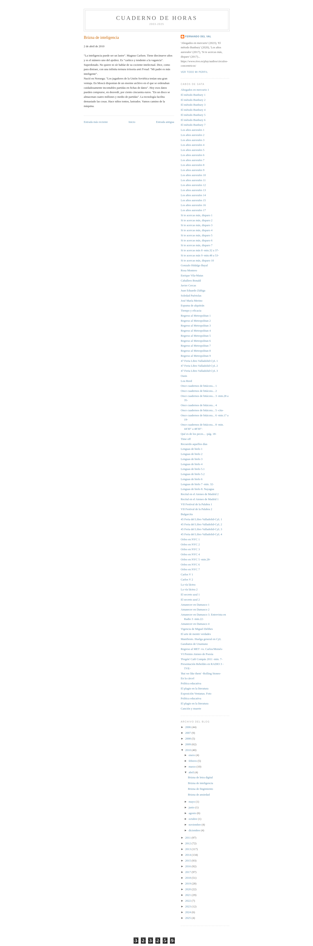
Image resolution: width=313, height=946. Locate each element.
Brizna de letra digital (200, 777)
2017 (188, 872)
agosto (193, 813)
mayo (192, 801)
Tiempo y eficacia (191, 310)
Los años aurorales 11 (193, 180)
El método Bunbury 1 (193, 94)
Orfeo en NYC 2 (190, 544)
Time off (186, 439)
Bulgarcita (187, 514)
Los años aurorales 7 (192, 160)
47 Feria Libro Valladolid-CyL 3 (199, 370)
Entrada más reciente (96, 122)
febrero (193, 760)
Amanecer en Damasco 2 (195, 609)
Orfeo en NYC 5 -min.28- (196, 559)
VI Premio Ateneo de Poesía (197, 654)
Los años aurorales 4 (192, 144)
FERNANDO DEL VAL (198, 36)
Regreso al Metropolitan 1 (196, 315)
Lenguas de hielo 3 (192, 459)
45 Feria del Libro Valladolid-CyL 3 (201, 529)
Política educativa (191, 683)
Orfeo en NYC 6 (190, 564)
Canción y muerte (191, 708)
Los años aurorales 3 (192, 140)
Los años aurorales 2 (192, 135)
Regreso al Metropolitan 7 (196, 345)
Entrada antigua (165, 122)
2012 (188, 843)
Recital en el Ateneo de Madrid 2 (200, 494)
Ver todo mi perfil (194, 72)
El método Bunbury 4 (193, 109)
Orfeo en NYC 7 (190, 569)
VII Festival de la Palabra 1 (196, 504)
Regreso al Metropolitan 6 (196, 340)
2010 (188, 750)
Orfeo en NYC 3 (190, 549)
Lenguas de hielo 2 (192, 454)
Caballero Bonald (191, 280)
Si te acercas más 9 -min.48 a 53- (200, 255)
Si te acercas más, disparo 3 (196, 225)
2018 (188, 877)
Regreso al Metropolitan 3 (196, 325)
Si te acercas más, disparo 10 (197, 260)
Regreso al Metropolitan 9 (196, 355)
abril (192, 772)
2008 (188, 738)
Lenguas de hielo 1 (192, 448)
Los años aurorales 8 (192, 165)
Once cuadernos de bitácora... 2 (199, 390)
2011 (188, 837)
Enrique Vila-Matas (192, 275)
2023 (188, 906)
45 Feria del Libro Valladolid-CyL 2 (201, 524)
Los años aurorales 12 (193, 185)
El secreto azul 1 (190, 594)
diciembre (195, 830)
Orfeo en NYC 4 (190, 554)
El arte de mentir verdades (196, 634)
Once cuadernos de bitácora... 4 (199, 405)
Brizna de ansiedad (199, 794)
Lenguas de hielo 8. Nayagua (197, 489)
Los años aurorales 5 (192, 150)
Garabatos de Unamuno (194, 644)
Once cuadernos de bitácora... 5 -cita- (202, 410)
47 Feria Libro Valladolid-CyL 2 (199, 365)
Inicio (132, 122)
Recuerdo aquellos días (194, 444)
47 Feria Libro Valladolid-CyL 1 (199, 360)
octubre (193, 818)
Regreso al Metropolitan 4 (196, 330)
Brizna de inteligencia (101, 37)
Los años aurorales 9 (192, 170)
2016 (188, 866)
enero (192, 755)
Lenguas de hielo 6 (192, 479)
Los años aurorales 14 (193, 195)
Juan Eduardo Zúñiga (193, 290)
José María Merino (191, 300)
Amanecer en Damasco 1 (195, 604)
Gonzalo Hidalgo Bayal (194, 265)
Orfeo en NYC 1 (190, 539)
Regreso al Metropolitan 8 (196, 350)
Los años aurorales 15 (193, 200)
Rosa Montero (189, 270)
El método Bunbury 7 (193, 124)
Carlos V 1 (187, 574)
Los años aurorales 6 (192, 155)
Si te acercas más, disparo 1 (196, 215)
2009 (188, 744)
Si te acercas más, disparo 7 (196, 245)
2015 (188, 860)
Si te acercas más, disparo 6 (196, 240)
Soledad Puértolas (191, 295)
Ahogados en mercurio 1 (195, 89)
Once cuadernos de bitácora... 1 (199, 385)
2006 (188, 727)
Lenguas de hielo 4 (192, 464)
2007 (188, 732)
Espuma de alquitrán (192, 305)
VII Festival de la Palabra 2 (196, 509)
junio (192, 807)
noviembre (195, 824)
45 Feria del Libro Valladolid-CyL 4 (201, 534)
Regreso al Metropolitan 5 (196, 335)
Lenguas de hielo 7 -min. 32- (197, 484)
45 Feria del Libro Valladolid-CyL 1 (201, 519)
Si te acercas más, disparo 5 (196, 235)
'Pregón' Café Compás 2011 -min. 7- (201, 659)
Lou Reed (186, 381)
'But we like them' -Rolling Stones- (201, 673)
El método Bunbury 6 (193, 120)
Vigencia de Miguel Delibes (197, 629)
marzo (193, 766)
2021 (188, 895)
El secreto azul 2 (190, 599)
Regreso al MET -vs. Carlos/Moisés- (202, 649)
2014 (188, 854)
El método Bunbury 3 (193, 104)
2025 (188, 918)
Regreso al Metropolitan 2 (196, 320)
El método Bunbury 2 (193, 99)
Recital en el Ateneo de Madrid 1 (200, 499)
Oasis (184, 375)
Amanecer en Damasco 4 (195, 623)
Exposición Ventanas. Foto (196, 693)
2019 (188, 883)
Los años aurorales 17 (193, 210)
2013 (188, 849)
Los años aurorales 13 (193, 190)
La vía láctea (188, 584)
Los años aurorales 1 (192, 129)
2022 (188, 900)
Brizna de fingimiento (200, 788)
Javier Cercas (188, 285)
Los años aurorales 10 (193, 175)
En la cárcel (187, 678)
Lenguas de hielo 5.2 (193, 474)
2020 (188, 889)
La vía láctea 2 (189, 589)
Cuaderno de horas (156, 18)
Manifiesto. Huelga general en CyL (201, 639)
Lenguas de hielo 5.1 (193, 469)
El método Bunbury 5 (193, 114)
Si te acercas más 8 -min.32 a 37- (200, 250)
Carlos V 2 (187, 579)
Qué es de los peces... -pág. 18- (198, 433)
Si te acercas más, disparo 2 (196, 220)
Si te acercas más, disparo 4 (196, 230)
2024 (188, 912)
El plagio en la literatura (195, 688)
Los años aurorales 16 (193, 205)
